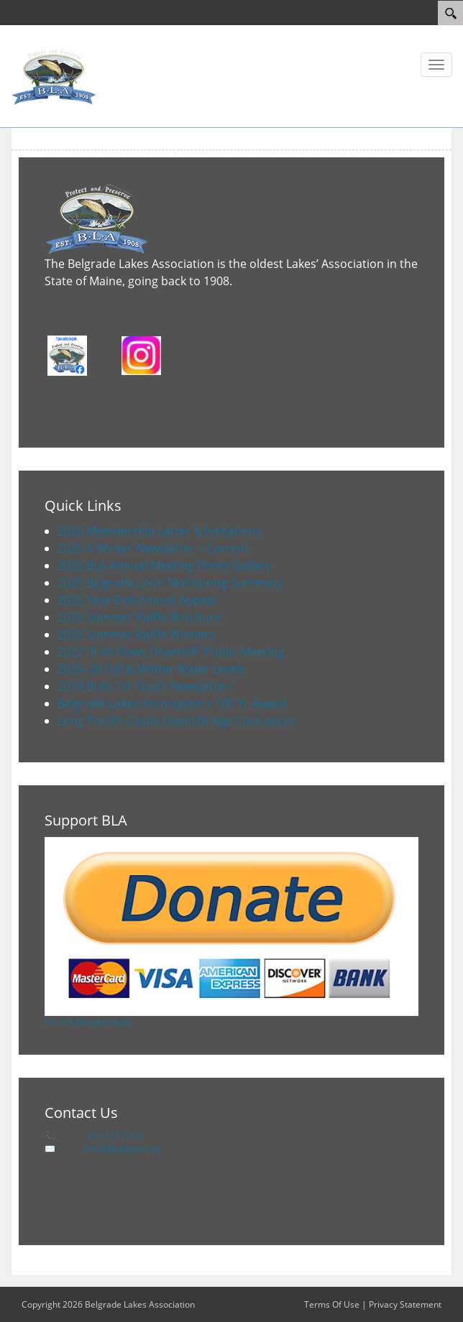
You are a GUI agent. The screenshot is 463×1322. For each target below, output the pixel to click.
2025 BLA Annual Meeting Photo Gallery (164, 565)
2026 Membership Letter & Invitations (160, 531)
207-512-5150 (115, 1135)
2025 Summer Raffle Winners (136, 634)
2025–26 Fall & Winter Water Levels (152, 669)
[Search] (450, 13)
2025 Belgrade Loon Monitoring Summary (170, 583)
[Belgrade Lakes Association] (54, 75)
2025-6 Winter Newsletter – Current (153, 548)
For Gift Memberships (88, 1022)
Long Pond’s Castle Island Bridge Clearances (176, 721)
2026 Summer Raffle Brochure (139, 617)
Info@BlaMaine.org (122, 1148)
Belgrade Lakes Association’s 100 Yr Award (172, 703)
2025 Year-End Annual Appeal (137, 600)
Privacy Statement (405, 1304)
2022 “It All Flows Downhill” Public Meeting (171, 652)
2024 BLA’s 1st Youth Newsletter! (145, 686)
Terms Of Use (331, 1304)
